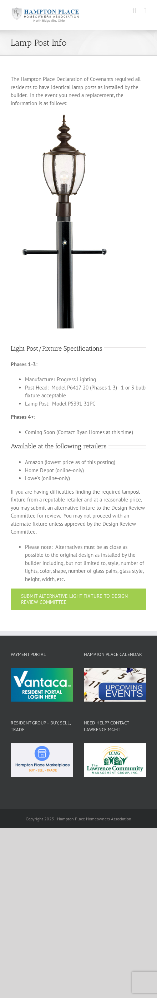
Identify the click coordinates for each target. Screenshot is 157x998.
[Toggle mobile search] (134, 11)
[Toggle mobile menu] (144, 11)
